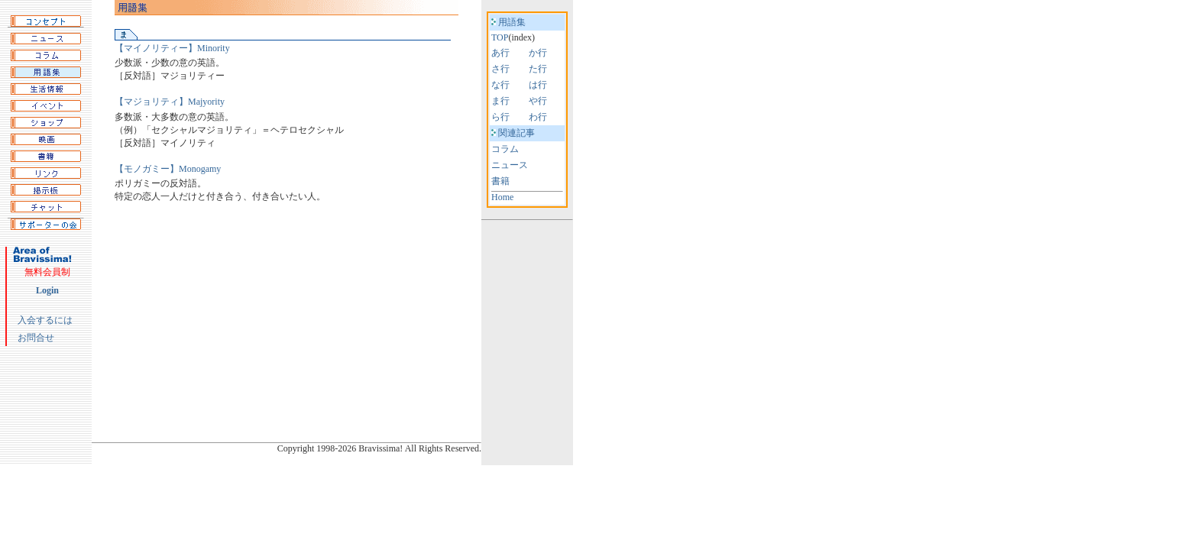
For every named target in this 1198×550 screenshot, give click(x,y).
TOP (499, 37)
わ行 (538, 117)
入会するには (45, 320)
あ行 (500, 52)
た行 (538, 68)
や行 (538, 100)
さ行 (500, 68)
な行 (500, 84)
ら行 (500, 117)
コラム (505, 149)
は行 (538, 84)
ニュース (509, 165)
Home (502, 197)
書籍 (500, 181)
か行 (538, 52)
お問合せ (36, 337)
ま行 (500, 100)
